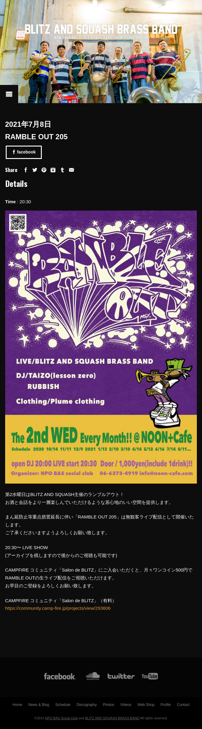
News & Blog (38, 705)
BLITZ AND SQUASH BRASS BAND (112, 718)
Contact (183, 705)
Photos (108, 705)
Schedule (62, 705)
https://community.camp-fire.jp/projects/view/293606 (58, 608)
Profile (166, 705)
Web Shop (145, 705)
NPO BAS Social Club (61, 718)
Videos (125, 705)
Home (17, 705)
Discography (87, 705)
